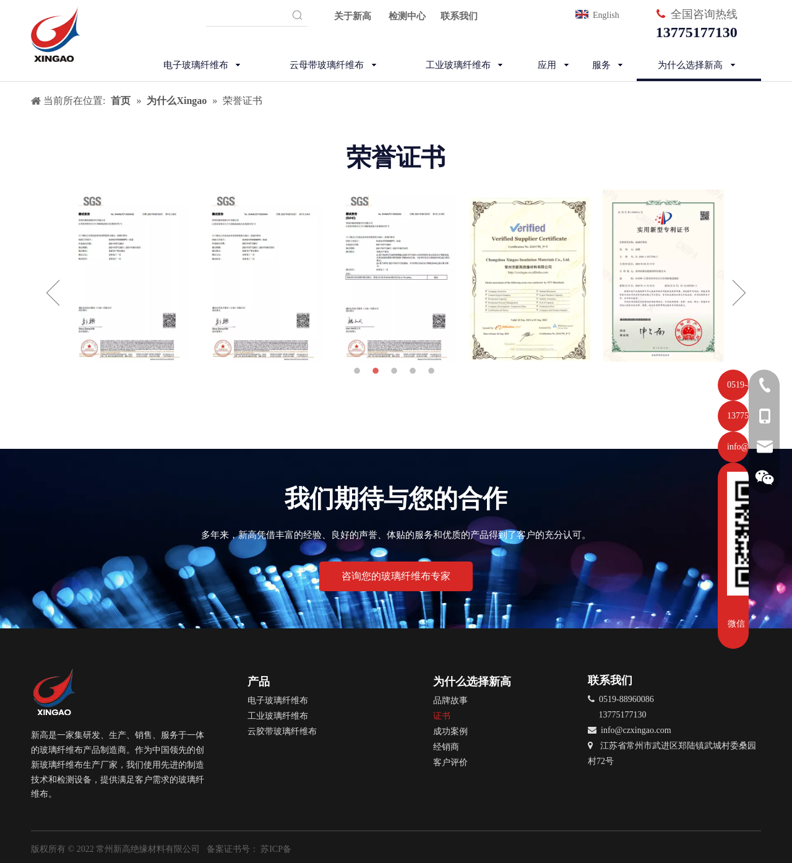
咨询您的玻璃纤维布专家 (396, 576)
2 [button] (377, 371)
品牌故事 (450, 700)
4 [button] (414, 371)
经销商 (446, 747)
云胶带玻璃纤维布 (282, 731)
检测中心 (407, 16)
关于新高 (352, 16)
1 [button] (359, 371)
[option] (128, 275)
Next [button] (739, 293)
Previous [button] (52, 293)
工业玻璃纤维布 (278, 716)
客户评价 (450, 762)
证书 (441, 716)
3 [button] (396, 371)
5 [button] (433, 371)
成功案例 (450, 731)
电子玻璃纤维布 (278, 700)
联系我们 (459, 16)
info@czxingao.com (636, 730)
